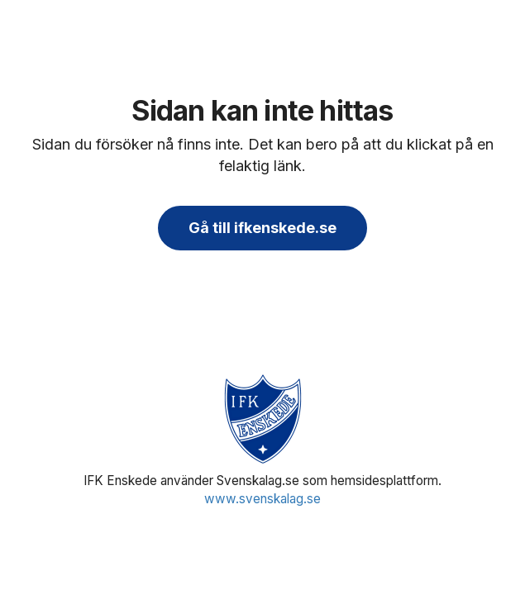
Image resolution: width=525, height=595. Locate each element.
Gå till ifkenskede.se (262, 227)
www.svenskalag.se (262, 499)
